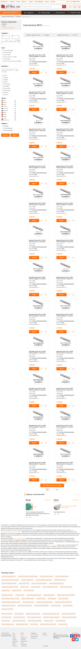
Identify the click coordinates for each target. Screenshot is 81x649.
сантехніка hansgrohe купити (51, 617)
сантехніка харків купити (8, 576)
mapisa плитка (6, 620)
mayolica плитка (48, 620)
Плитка (22, 634)
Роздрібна (5, 33)
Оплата (18, 1)
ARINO (4, 94)
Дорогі (38, 35)
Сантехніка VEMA (67, 605)
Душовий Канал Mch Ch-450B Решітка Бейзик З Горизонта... (37, 352)
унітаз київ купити (29, 590)
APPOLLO (5, 88)
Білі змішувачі (52, 598)
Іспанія (5, 102)
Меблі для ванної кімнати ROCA (10, 598)
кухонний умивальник (27, 580)
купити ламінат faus (19, 617)
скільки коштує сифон (66, 587)
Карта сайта (45, 646)
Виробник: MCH (26, 16)
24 (71, 35)
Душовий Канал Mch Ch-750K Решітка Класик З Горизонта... (37, 129)
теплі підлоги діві (6, 617)
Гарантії (31, 1)
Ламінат (22, 642)
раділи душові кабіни (22, 624)
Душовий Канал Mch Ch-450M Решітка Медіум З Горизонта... (37, 426)
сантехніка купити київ (46, 576)
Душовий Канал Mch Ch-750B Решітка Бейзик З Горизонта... (65, 55)
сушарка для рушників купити (10, 587)
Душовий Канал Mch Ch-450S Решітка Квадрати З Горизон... (65, 426)
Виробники (4, 1)
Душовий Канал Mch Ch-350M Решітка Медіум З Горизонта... (37, 315)
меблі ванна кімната (59, 580)
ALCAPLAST (6, 84)
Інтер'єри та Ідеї (23, 645)
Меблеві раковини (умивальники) (11, 602)
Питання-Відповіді (38, 1)
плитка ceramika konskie (68, 613)
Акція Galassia (6, 52)
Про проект (15, 639)
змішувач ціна (6, 590)
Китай (4, 114)
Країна (4, 98)
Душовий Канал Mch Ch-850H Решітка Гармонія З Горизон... (65, 203)
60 (76, 35)
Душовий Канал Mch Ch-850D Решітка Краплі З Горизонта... (37, 203)
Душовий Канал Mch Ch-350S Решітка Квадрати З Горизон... (65, 315)
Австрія (5, 106)
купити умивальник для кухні (44, 580)
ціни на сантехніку (52, 545)
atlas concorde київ (7, 613)
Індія (4, 100)
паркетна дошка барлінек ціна (51, 613)
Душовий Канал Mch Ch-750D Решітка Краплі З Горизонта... (37, 92)
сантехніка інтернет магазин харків (28, 576)
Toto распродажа (7, 50)
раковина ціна (25, 587)
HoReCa (5, 126)
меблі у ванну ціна (24, 583)
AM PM (5, 86)
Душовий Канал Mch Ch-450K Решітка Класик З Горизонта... (65, 389)
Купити (34, 72)
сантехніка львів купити (61, 576)
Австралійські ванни (7, 595)
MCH (4, 26)
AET (4, 75)
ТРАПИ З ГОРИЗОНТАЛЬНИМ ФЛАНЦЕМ (42, 61)
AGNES (5, 79)
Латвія (5, 116)
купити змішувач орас (8, 624)
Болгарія (5, 110)
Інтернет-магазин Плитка (8, 16)
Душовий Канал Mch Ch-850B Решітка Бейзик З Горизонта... (65, 166)
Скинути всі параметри (8, 27)
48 (75, 35)
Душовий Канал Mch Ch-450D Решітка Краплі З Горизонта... (64, 352)
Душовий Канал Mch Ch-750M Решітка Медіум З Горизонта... (65, 129)
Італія (4, 104)
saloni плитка (34, 624)
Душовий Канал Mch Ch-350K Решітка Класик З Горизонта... (65, 278)
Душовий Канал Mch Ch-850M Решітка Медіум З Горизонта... (65, 240)
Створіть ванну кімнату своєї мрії (11, 61)
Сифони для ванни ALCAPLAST (63, 602)
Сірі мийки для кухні (28, 602)
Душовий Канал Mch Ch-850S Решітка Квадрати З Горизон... (37, 278)
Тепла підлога (23, 639)
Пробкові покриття (24, 641)
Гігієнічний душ (7, 128)
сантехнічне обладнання (20, 538)
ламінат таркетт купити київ (48, 624)
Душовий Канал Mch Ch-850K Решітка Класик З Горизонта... (37, 240)
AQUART (5, 92)
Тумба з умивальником (28, 598)
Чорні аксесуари (7, 130)
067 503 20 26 (45, 634)
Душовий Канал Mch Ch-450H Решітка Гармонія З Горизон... (37, 389)
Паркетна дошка (24, 644)
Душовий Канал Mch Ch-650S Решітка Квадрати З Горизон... (37, 55)
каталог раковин (35, 587)
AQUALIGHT (6, 90)
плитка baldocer (19, 613)
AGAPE (4, 77)
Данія (4, 112)
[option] (38, 509)
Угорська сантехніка (7, 609)
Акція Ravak (6, 54)
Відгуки (24, 1)
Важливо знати (15, 641)
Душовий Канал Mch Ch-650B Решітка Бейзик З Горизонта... (37, 463)
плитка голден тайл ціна (34, 617)
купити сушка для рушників (39, 583)
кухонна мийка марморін (35, 620)
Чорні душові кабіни (49, 595)
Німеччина (6, 120)
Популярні (46, 35)
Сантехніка (18, 16)
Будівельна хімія (24, 638)
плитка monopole (60, 620)
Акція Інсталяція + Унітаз (9, 56)
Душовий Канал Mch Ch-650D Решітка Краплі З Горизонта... (64, 463)
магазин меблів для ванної (9, 583)
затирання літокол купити (69, 617)
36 (73, 35)
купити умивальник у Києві (50, 587)
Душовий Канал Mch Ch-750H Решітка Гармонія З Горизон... (65, 92)
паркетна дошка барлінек (33, 613)
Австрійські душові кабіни (34, 595)
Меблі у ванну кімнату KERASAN (66, 595)
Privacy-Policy (15, 645)
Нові (42, 35)
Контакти (53, 1)
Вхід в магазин (76, 1)
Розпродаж (6, 59)
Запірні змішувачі (63, 598)
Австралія (5, 108)
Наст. (57, 489)
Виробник (5, 66)
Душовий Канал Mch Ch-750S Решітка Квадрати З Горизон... (37, 166)
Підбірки (4, 123)
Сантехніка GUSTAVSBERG (41, 605)
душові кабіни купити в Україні (10, 580)
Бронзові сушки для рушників (44, 602)
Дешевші (34, 35)
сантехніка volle (62, 624)
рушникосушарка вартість (56, 583)
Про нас (47, 1)
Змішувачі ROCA (41, 598)
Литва (4, 118)
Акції (3, 48)
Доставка (12, 1)
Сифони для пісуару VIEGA (25, 605)
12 (69, 35)
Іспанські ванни (20, 595)
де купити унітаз (16, 590)
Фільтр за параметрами (8, 22)
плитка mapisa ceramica (18, 620)
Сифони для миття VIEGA (8, 605)
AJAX (4, 82)
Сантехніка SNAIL (55, 605)
